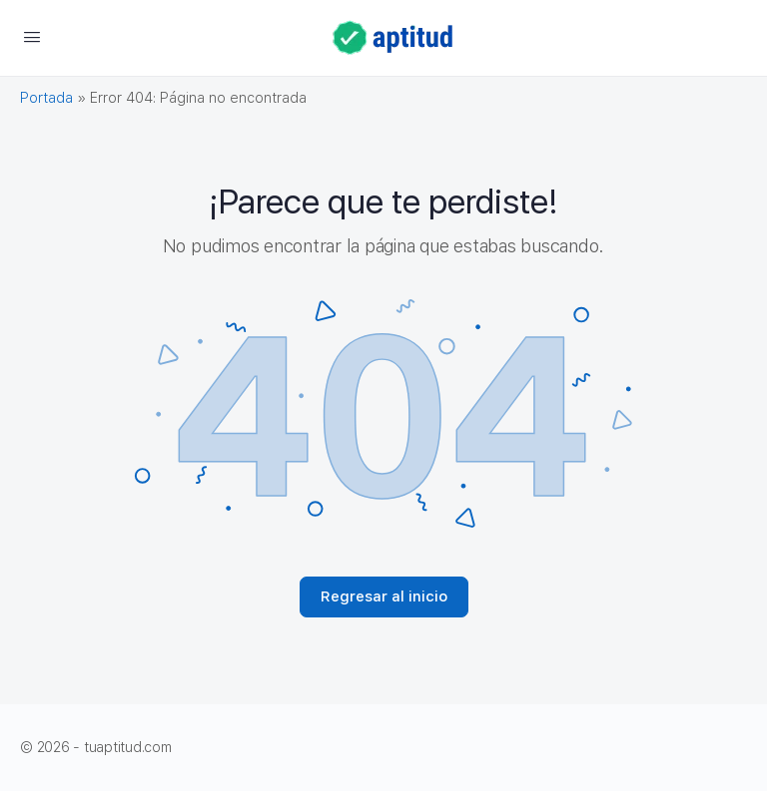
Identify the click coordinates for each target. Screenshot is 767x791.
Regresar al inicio (384, 596)
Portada (46, 98)
